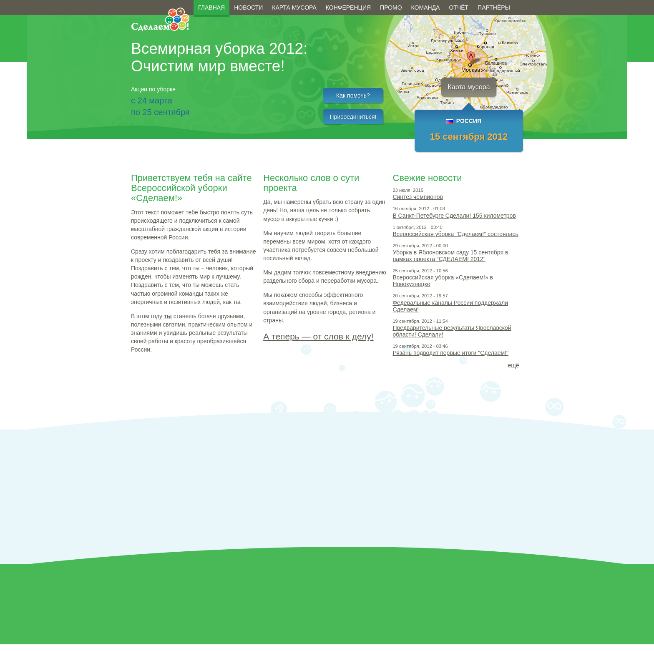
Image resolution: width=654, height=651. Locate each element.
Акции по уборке (153, 89)
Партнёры (494, 7)
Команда (425, 7)
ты (168, 316)
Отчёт (458, 7)
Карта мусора (294, 7)
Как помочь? (353, 95)
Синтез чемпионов (417, 197)
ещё (513, 365)
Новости (248, 7)
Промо (391, 7)
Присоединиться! (353, 116)
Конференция (348, 7)
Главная (211, 7)
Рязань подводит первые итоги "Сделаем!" (450, 352)
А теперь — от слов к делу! (318, 336)
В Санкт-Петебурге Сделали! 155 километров (454, 215)
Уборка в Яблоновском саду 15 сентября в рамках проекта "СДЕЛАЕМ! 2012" (450, 255)
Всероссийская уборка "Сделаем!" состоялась (455, 234)
